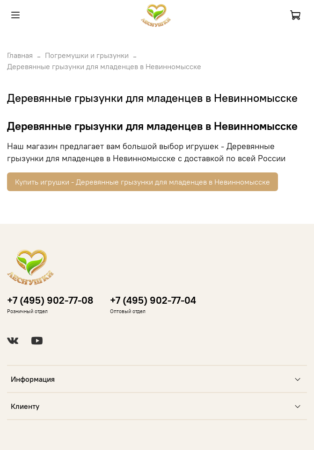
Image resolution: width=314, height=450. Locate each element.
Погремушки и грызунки (87, 55)
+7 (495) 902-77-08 (50, 300)
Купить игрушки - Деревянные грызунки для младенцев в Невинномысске (142, 181)
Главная (20, 55)
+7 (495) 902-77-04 (153, 300)
